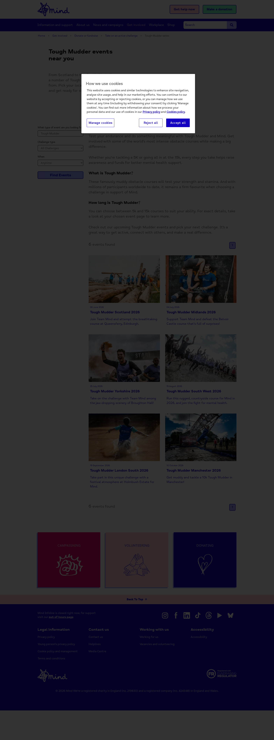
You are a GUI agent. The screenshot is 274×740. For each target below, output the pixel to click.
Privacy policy (151, 112)
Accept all (178, 123)
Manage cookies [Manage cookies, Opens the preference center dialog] (100, 123)
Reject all (151, 123)
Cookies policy (176, 112)
